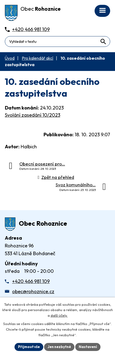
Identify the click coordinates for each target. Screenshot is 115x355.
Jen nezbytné (59, 347)
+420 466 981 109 (31, 281)
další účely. (59, 316)
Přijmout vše (29, 347)
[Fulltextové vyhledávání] (57, 41)
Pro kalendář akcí (37, 58)
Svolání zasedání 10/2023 (32, 115)
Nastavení (88, 347)
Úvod (10, 58)
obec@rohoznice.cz (33, 291)
